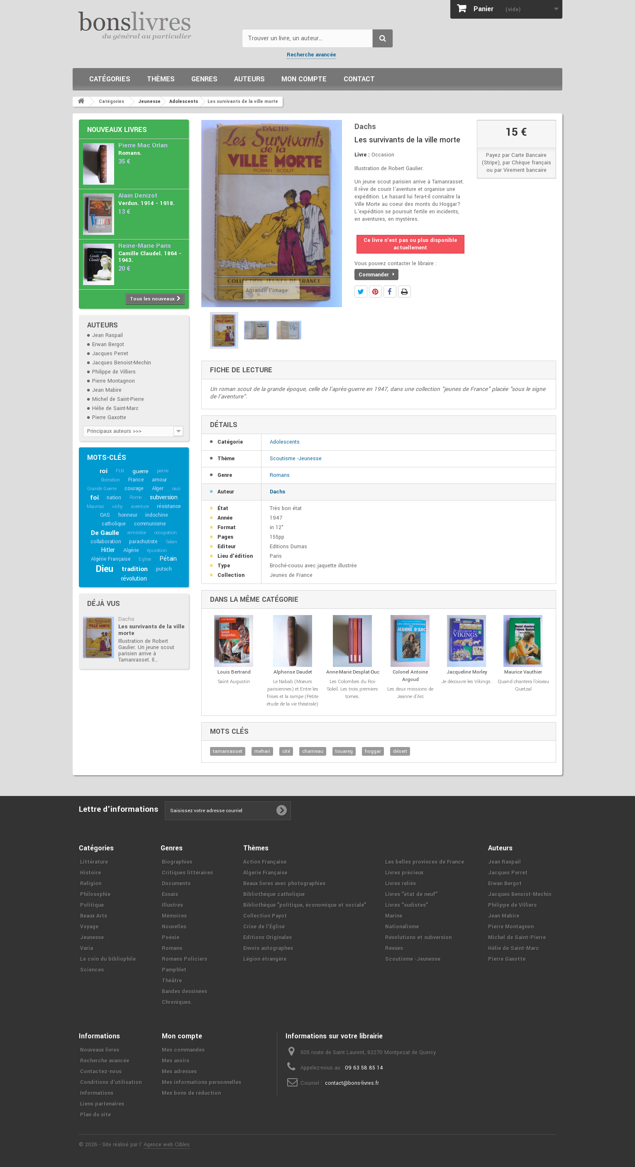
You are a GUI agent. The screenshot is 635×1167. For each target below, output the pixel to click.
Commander (376, 274)
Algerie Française (265, 872)
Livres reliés (400, 883)
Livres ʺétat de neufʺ (411, 894)
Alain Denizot (137, 195)
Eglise (145, 559)
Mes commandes (183, 1050)
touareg (344, 751)
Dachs (126, 619)
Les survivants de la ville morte (151, 630)
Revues (394, 948)
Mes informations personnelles (201, 1082)
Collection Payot (265, 916)
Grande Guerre (101, 488)
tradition (135, 569)
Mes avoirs (175, 1060)
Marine (393, 916)
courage (134, 488)
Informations (96, 1093)
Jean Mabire (107, 390)
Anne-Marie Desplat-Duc (352, 672)
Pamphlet (174, 970)
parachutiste (143, 541)
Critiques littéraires (187, 872)
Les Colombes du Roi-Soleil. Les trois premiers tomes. (352, 689)
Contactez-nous (101, 1071)
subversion (164, 497)
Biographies (177, 862)
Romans (280, 475)
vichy (117, 506)
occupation (165, 532)
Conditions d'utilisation (111, 1082)
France (136, 479)
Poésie (170, 937)
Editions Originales (267, 937)
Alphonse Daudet (293, 672)
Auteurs (249, 79)
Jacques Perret (110, 353)
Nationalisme (402, 926)
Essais (170, 894)
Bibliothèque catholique (274, 894)
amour (159, 479)
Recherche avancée (311, 55)
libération (110, 479)
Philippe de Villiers (114, 372)
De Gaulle (105, 532)
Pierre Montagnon (113, 381)
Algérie (131, 550)
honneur (127, 515)
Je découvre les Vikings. (467, 681)
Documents (176, 883)
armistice (136, 532)
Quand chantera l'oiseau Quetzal (523, 685)
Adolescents (285, 442)
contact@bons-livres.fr (352, 1083)
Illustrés (172, 905)
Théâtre (172, 980)
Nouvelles (174, 926)
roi (103, 471)
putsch (164, 569)
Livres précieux (404, 872)
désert (400, 751)
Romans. (130, 153)
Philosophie (95, 894)
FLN (120, 470)
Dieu (104, 569)
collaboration (105, 541)
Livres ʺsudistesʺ (406, 905)
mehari (262, 751)
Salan (171, 541)
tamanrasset (227, 751)
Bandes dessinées (184, 991)
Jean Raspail (107, 335)
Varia (86, 948)
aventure (140, 506)
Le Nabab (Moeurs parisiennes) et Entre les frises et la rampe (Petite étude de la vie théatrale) (292, 693)
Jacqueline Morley (467, 672)
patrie (163, 470)
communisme (150, 523)
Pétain (168, 558)
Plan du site (95, 1114)
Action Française (264, 862)
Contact (359, 79)
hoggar (373, 751)
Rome (135, 497)
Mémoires (174, 916)
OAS (105, 515)
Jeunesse (92, 937)
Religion (90, 883)
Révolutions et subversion (418, 937)
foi (94, 497)
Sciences (92, 970)
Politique (92, 905)
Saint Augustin (234, 681)
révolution (134, 578)
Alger (158, 488)
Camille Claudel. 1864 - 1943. (149, 256)
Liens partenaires (102, 1104)
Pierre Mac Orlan (143, 145)
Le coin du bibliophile (108, 959)
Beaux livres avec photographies (284, 883)
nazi (176, 488)
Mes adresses (179, 1071)
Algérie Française (111, 559)
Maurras (95, 506)
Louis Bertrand (234, 672)
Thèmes (161, 79)
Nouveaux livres (117, 129)
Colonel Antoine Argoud (410, 676)
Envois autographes (268, 948)
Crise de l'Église (264, 926)
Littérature (94, 862)
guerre (140, 471)
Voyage (89, 926)
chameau (312, 751)
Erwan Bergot (108, 344)
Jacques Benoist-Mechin (121, 362)
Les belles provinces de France (424, 862)
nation (114, 497)
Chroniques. (177, 1002)
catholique (114, 523)
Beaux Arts (93, 916)
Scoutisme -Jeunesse (296, 458)
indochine (156, 515)
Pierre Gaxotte (109, 417)
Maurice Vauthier (523, 672)
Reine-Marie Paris (144, 246)
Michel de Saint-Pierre (118, 399)
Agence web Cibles (167, 1144)
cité (286, 751)
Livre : (362, 155)
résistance (169, 506)
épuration (156, 550)
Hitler (108, 550)
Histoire (90, 872)
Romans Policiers (184, 959)
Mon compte (304, 79)
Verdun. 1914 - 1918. (146, 203)
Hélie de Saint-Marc (115, 408)
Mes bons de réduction (191, 1093)
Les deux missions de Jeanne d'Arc (410, 693)
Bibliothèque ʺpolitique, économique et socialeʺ (304, 905)
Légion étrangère (264, 959)
